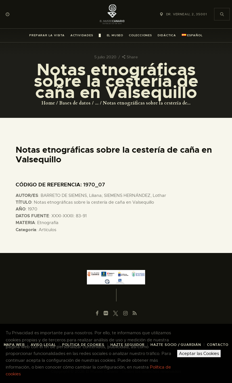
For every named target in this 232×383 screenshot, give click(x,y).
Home (48, 103)
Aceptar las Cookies (199, 353)
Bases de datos (75, 103)
